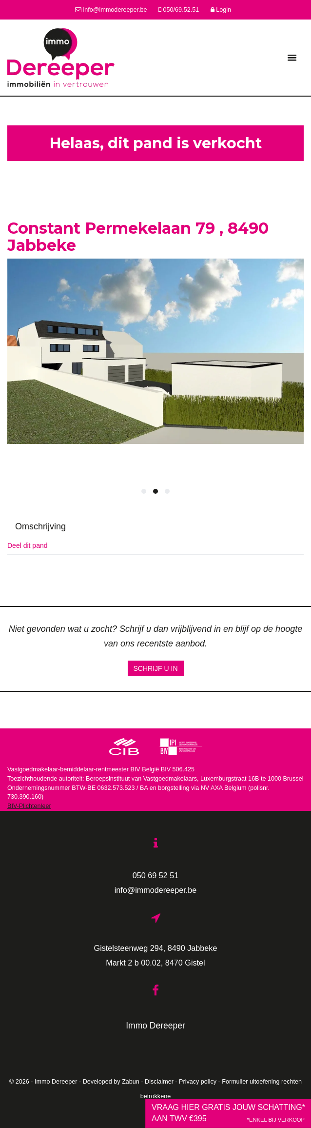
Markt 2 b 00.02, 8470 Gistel (155, 962)
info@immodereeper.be (156, 890)
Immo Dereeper (155, 1025)
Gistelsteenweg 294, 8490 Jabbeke (155, 948)
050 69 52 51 (156, 875)
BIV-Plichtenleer (29, 806)
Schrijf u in (156, 668)
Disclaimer (159, 1081)
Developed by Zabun (111, 1081)
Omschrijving (40, 526)
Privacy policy (197, 1081)
